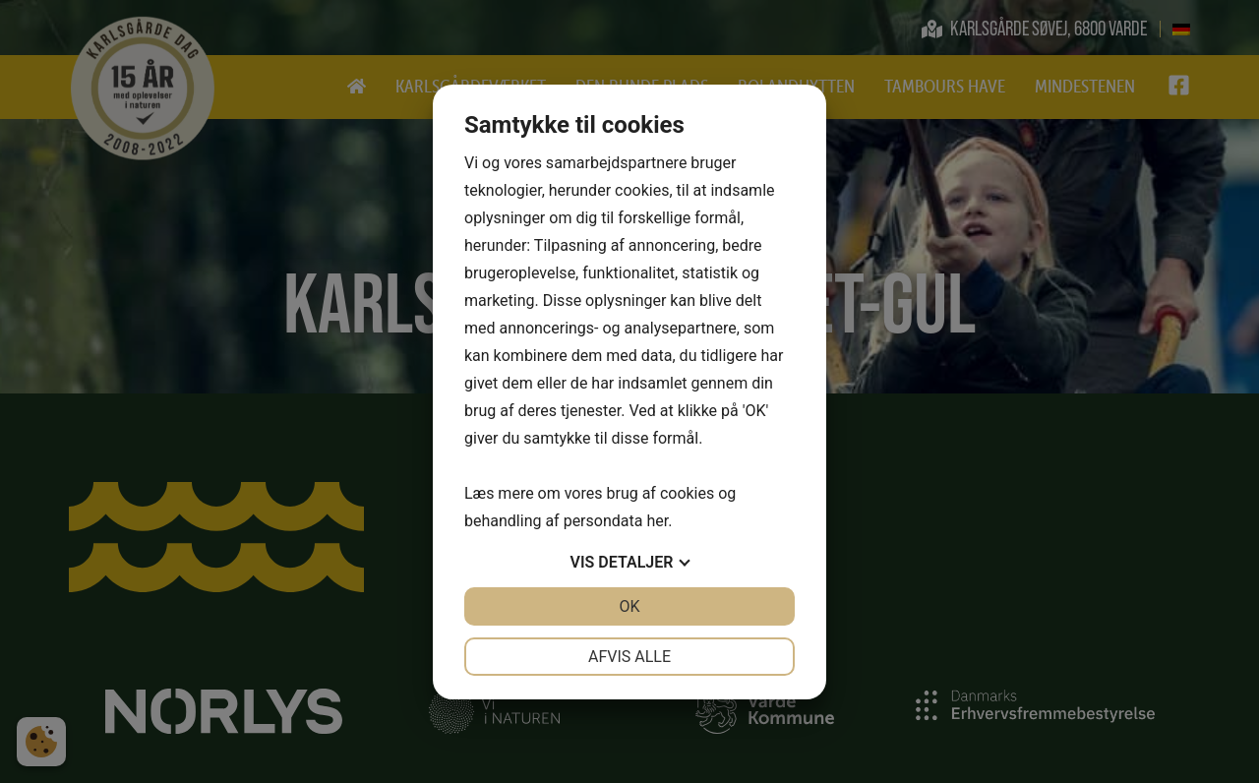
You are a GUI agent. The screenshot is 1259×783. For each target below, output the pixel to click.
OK (629, 606)
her (657, 521)
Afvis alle (629, 656)
